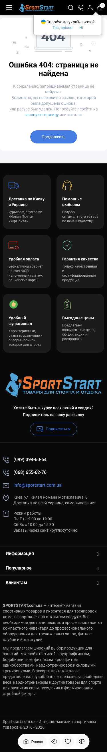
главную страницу (42, 114)
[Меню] (9, 7)
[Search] (70, 7)
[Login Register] (90, 7)
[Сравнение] (82, 741)
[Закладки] (68, 741)
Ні (81, 27)
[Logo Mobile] (36, 7)
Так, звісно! (63, 27)
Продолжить (54, 137)
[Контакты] (80, 7)
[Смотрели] (54, 741)
